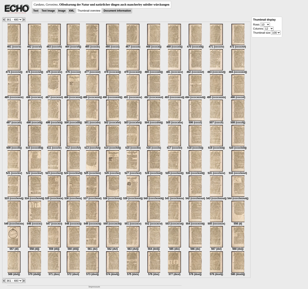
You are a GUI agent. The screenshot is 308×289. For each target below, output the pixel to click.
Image (62, 10)
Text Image (48, 10)
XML (71, 10)
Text (35, 10)
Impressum (94, 287)
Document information (117, 10)
